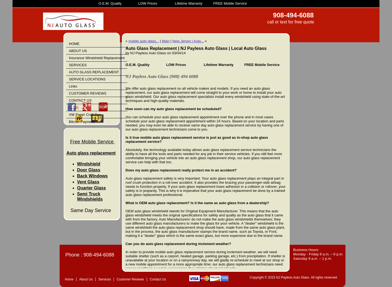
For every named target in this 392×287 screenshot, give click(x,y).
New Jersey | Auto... (188, 41)
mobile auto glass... (143, 41)
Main (165, 41)
